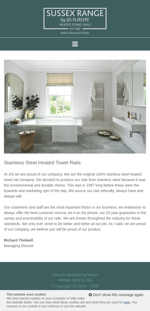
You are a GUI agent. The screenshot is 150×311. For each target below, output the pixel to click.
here (127, 302)
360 (89, 280)
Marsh (92, 275)
